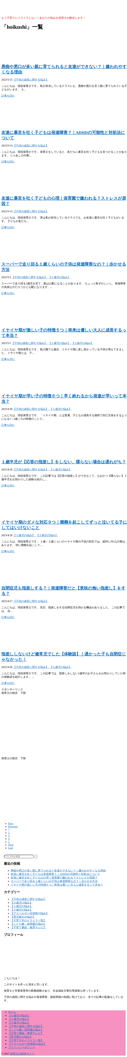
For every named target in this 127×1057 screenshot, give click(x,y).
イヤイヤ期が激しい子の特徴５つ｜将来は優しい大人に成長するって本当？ (57, 884)
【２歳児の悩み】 (82, 343)
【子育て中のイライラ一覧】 (28, 920)
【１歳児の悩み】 (59, 277)
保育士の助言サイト (22, 1053)
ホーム (12, 1012)
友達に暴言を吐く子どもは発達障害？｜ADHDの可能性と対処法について (55, 874)
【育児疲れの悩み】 (23, 916)
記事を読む (8, 95)
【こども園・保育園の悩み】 (28, 923)
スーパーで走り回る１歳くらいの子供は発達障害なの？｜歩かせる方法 (54, 881)
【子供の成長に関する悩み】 (30, 79)
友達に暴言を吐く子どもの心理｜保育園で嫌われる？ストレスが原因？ (54, 877)
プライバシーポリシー (21, 1047)
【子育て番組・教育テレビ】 (28, 927)
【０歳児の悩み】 (21, 902)
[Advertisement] (64, 727)
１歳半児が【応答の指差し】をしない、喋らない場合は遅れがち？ (63, 462)
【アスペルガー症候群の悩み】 (30, 913)
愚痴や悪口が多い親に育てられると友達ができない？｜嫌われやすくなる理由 (58, 870)
